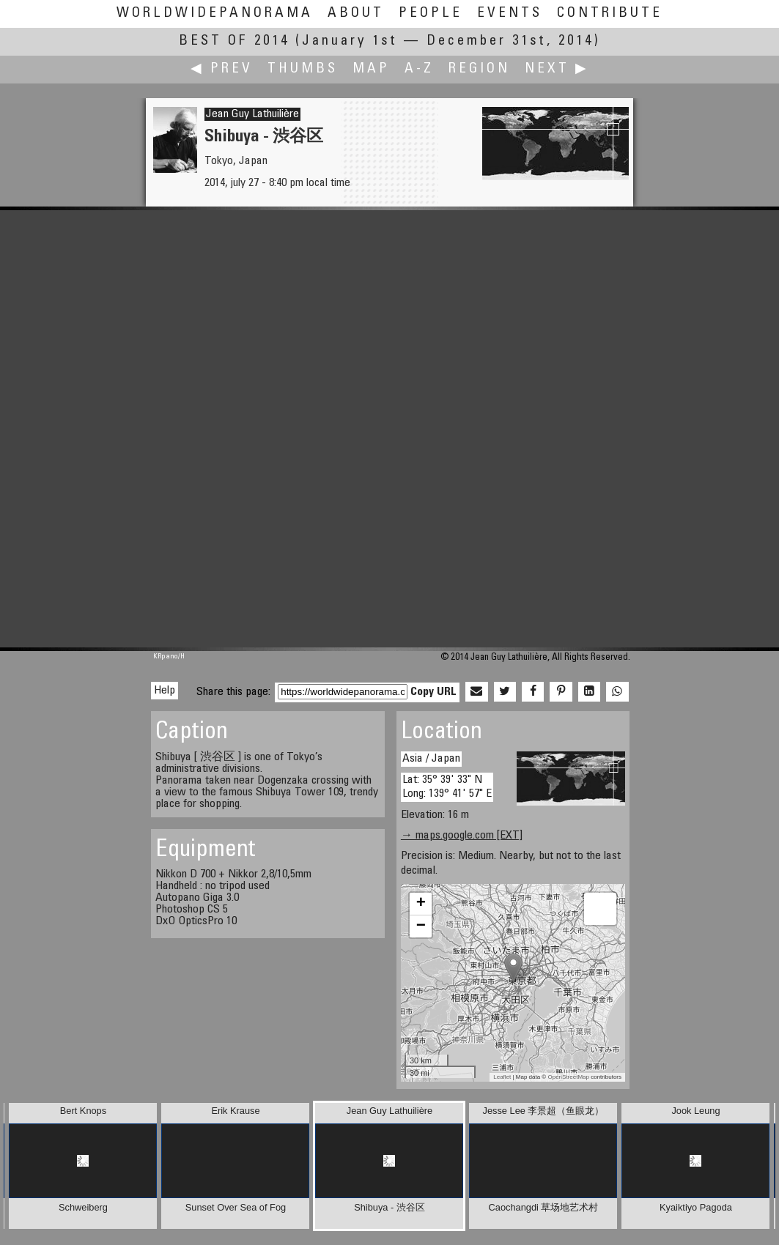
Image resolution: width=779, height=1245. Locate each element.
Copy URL (433, 692)
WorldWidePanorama (215, 14)
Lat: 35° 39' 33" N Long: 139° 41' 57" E (447, 787)
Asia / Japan (431, 759)
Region (479, 69)
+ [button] (421, 904)
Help (164, 690)
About (356, 14)
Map (371, 69)
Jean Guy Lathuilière (252, 114)
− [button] (421, 926)
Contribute (609, 14)
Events (509, 14)
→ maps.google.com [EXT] (462, 835)
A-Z (419, 69)
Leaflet (502, 1077)
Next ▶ (557, 69)
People (430, 14)
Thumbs (302, 69)
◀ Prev (222, 69)
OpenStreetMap (567, 1077)
